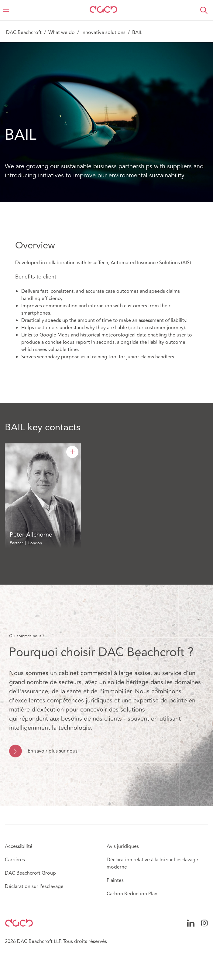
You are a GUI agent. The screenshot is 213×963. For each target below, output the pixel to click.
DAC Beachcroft (24, 32)
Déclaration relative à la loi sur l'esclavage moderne (152, 863)
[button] (204, 10)
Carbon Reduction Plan (132, 893)
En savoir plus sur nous (52, 751)
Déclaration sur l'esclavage (34, 886)
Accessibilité (19, 846)
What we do (61, 32)
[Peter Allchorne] (72, 451)
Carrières (15, 859)
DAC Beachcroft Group (30, 873)
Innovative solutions (103, 32)
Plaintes (115, 880)
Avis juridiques (123, 846)
